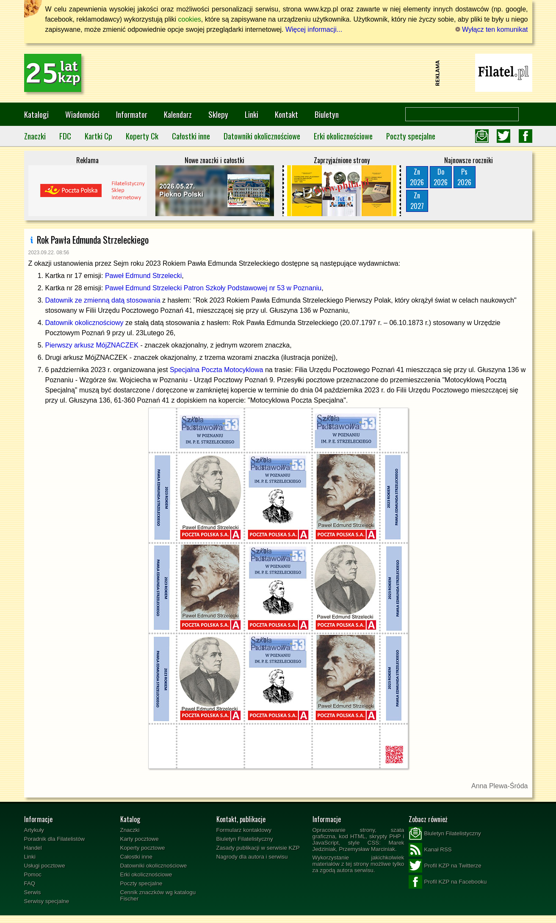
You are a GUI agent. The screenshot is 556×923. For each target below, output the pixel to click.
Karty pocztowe (139, 839)
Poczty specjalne (410, 136)
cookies (189, 19)
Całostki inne (191, 136)
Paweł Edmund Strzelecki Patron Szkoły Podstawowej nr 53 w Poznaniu (213, 288)
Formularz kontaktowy (243, 830)
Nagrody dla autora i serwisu (252, 856)
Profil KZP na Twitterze (445, 866)
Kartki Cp (98, 136)
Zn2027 (417, 200)
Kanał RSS (430, 849)
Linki (251, 114)
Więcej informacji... (313, 29)
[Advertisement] (278, 73)
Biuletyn (327, 114)
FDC (65, 136)
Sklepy (218, 114)
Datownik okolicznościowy (84, 322)
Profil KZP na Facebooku (448, 882)
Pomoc (32, 874)
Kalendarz (178, 114)
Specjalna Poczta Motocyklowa (216, 369)
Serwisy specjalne (46, 901)
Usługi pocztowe (44, 865)
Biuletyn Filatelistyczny (244, 839)
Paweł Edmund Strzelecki (143, 275)
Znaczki (35, 136)
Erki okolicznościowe (343, 136)
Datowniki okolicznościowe (262, 136)
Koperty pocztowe (142, 848)
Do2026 (441, 177)
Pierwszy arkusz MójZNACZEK (91, 345)
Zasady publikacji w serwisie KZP (258, 848)
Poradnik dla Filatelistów (54, 839)
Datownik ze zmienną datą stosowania (102, 300)
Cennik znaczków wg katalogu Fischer (158, 895)
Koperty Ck (142, 136)
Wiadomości (82, 114)
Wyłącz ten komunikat (491, 29)
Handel (33, 848)
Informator (131, 114)
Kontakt (286, 114)
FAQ (30, 883)
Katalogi (36, 114)
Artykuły (34, 830)
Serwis (32, 892)
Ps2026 (464, 177)
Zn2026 (417, 177)
